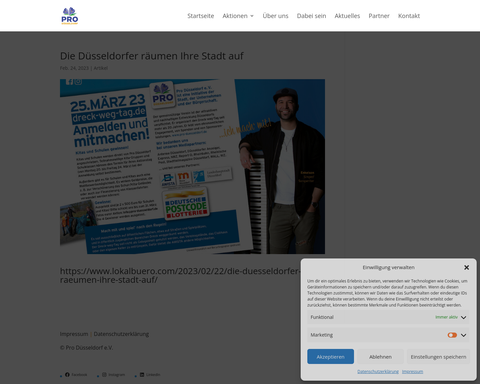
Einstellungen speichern (438, 356)
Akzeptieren (330, 356)
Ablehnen (380, 356)
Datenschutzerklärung (378, 371)
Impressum (412, 371)
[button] (466, 267)
